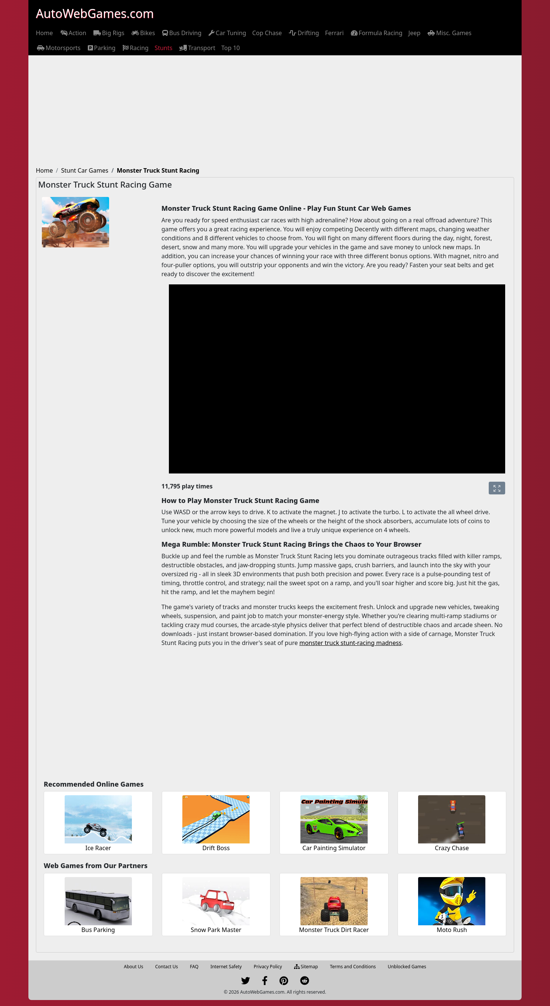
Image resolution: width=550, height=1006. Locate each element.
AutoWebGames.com (95, 13)
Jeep (414, 33)
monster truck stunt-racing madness (350, 643)
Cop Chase (267, 33)
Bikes (142, 33)
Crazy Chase (452, 848)
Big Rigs (108, 33)
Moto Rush (452, 930)
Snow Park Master (216, 930)
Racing (134, 48)
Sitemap (306, 966)
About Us (133, 966)
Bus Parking (98, 930)
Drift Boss (216, 848)
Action (72, 33)
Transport (196, 48)
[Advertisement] (275, 111)
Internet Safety (226, 966)
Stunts (164, 48)
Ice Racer (98, 848)
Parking (101, 48)
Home (44, 33)
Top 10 (230, 48)
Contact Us (166, 966)
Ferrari (334, 33)
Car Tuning (226, 33)
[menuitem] (44, 32)
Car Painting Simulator (333, 848)
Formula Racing (376, 33)
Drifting (303, 33)
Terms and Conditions (353, 966)
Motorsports (58, 48)
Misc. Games (449, 33)
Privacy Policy (268, 966)
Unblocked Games (407, 966)
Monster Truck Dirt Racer (334, 930)
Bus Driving (181, 33)
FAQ (194, 966)
